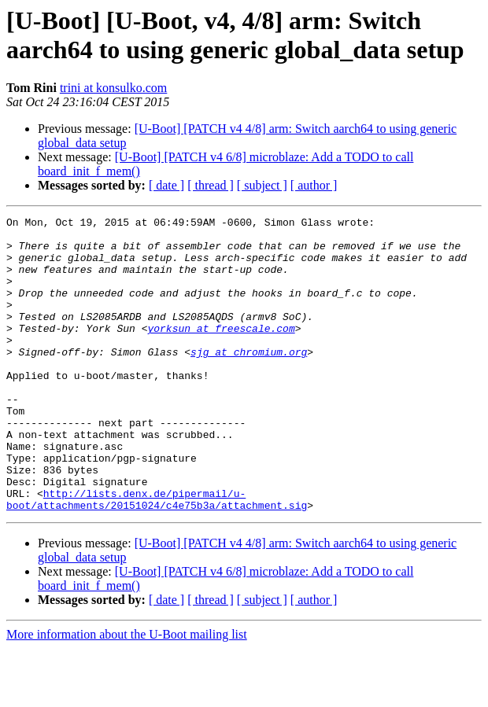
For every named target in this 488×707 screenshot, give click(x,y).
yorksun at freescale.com (220, 351)
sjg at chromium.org (248, 380)
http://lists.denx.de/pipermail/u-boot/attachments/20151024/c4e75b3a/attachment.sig (156, 557)
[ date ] (166, 185)
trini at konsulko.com (113, 87)
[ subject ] (262, 185)
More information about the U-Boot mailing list (126, 693)
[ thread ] (210, 185)
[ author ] (314, 185)
